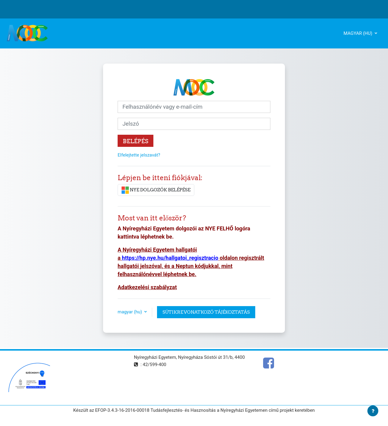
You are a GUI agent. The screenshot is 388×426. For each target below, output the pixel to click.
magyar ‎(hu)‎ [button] (130, 312)
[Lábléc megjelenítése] (372, 410)
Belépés (135, 141)
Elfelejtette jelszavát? (139, 155)
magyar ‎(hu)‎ (358, 33)
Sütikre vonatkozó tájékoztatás (206, 312)
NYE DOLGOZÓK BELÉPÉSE (156, 190)
